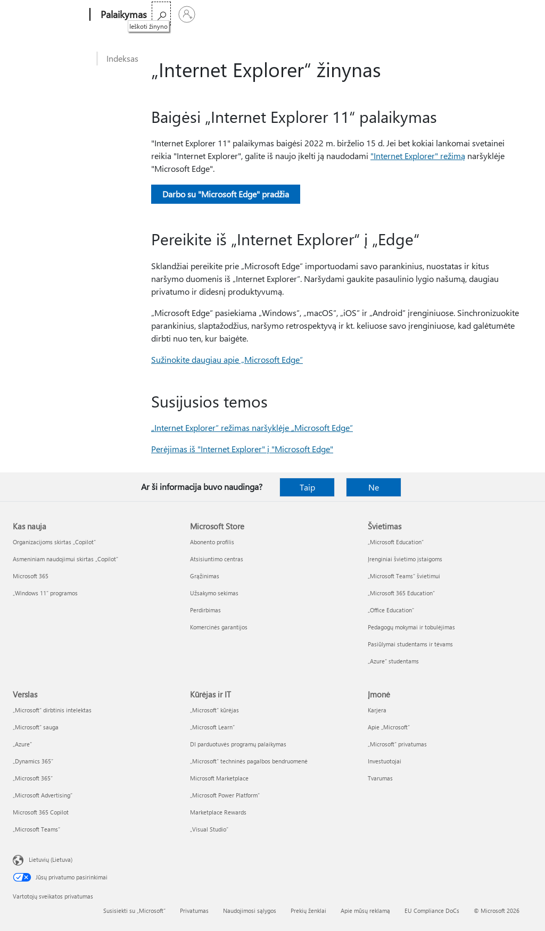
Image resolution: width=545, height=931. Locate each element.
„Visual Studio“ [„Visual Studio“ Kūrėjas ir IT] (209, 829)
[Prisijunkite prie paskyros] (519, 14)
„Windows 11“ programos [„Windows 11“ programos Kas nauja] (45, 593)
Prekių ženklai (308, 911)
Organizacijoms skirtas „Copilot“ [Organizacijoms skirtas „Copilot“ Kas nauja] (54, 542)
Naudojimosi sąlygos (249, 911)
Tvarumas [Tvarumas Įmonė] (380, 778)
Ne (373, 487)
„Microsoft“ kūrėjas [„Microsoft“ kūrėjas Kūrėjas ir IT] (214, 710)
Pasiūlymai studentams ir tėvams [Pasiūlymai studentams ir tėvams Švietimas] (410, 644)
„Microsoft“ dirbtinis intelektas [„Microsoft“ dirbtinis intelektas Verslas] (52, 710)
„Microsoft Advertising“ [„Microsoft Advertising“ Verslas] (42, 795)
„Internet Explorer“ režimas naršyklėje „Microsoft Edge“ (252, 427)
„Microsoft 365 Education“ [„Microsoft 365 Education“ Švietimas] (401, 593)
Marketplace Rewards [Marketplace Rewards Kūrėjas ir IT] (218, 812)
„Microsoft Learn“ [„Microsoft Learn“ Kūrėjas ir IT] (212, 727)
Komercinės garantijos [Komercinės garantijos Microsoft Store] (218, 627)
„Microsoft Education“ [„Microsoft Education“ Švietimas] (396, 542)
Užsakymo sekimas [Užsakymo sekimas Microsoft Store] (214, 593)
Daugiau (255, 14)
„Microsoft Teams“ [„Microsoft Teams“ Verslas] (36, 829)
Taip (307, 487)
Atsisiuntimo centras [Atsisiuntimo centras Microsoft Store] (216, 559)
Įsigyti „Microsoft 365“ (326, 14)
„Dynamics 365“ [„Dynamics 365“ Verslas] (33, 761)
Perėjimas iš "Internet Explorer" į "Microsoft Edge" (242, 448)
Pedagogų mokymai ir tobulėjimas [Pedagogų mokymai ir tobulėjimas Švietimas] (411, 627)
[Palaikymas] (122, 15)
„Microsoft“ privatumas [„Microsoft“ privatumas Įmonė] (397, 744)
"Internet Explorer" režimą (417, 155)
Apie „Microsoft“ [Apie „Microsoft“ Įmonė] (389, 727)
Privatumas (194, 911)
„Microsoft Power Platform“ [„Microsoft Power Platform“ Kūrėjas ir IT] (225, 795)
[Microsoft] (49, 15)
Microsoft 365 (177, 14)
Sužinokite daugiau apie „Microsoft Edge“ (227, 359)
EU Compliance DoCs (431, 911)
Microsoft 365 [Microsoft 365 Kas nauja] (30, 576)
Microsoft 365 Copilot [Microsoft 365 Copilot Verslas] (41, 812)
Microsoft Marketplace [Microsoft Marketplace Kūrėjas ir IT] (219, 778)
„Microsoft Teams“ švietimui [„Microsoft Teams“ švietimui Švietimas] (404, 576)
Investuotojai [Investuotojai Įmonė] (384, 761)
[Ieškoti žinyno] (493, 14)
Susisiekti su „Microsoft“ (134, 911)
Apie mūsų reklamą (365, 911)
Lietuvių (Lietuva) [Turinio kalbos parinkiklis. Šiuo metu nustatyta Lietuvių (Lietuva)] (50, 859)
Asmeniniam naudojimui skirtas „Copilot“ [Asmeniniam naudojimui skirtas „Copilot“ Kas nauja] (65, 559)
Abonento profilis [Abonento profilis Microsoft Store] (212, 542)
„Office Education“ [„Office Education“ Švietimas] (391, 610)
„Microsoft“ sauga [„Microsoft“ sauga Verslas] (36, 727)
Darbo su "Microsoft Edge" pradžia (225, 194)
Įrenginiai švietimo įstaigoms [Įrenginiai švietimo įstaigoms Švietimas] (405, 559)
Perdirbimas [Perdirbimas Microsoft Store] (205, 610)
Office (220, 14)
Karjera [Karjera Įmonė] (377, 710)
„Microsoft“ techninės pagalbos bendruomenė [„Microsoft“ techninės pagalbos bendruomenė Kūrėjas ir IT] (249, 761)
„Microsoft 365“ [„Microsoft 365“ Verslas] (33, 778)
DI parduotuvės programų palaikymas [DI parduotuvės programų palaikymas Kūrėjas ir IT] (238, 744)
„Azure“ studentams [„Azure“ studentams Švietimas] (393, 661)
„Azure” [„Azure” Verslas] (22, 744)
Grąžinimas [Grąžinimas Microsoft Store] (204, 576)
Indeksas (122, 58)
